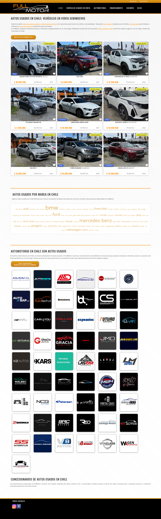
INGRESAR (133, 1)
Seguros (130, 8)
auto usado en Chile (106, 29)
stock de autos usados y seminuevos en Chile (40, 24)
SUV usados (107, 24)
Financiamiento (116, 8)
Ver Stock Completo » (23, 37)
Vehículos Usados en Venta (78, 8)
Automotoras (100, 8)
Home (60, 8)
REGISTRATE (144, 1)
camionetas (134, 24)
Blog (139, 8)
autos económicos (26, 26)
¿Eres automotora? (25, 264)
